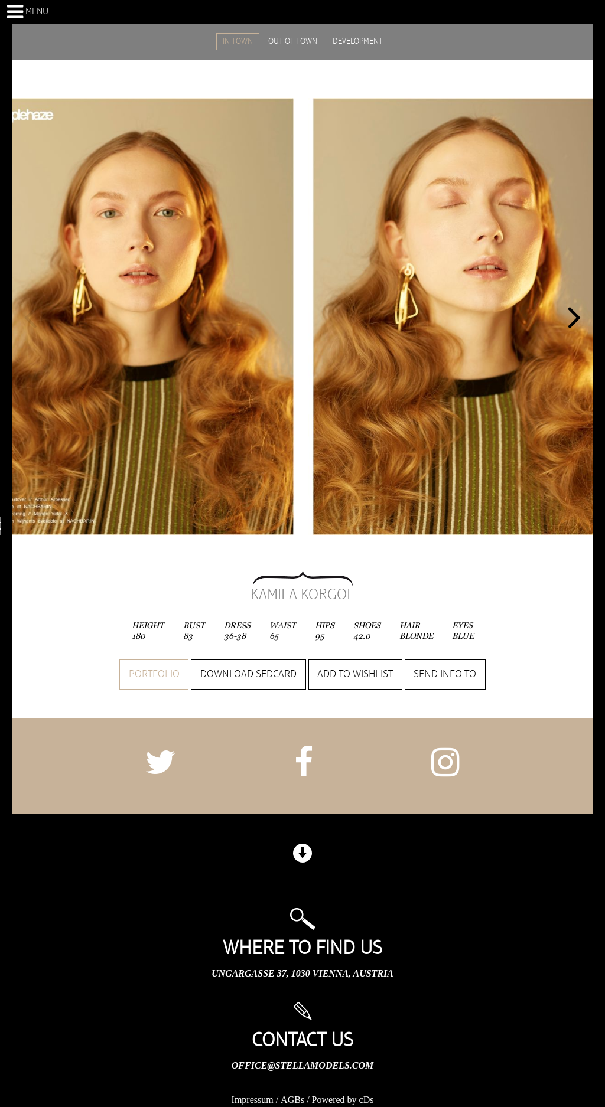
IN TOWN (238, 41)
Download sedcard (248, 674)
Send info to (445, 674)
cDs (366, 1100)
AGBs (292, 1100)
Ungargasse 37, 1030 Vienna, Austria (302, 973)
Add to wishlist (355, 674)
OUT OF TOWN (292, 41)
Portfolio (154, 674)
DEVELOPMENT (358, 41)
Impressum (253, 1100)
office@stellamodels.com (302, 1065)
